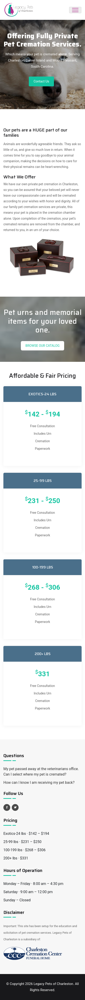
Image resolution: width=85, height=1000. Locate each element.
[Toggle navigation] (75, 10)
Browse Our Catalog (42, 345)
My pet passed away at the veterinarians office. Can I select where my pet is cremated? (41, 771)
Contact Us (41, 81)
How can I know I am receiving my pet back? (39, 782)
